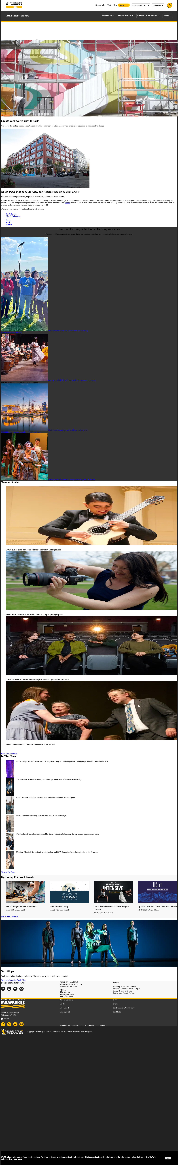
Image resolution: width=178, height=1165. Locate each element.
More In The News (8, 872)
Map (64, 990)
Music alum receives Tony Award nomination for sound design (41, 816)
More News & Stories (9, 754)
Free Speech (64, 1008)
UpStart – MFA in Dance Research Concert (157, 906)
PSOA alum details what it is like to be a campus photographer (34, 614)
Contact (6, 1019)
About (167, 16)
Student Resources (125, 15)
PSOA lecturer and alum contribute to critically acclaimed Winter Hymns (46, 798)
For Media (117, 1012)
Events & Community (148, 16)
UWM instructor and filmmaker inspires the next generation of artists (37, 679)
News (115, 1000)
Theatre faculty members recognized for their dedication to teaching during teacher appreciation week (58, 834)
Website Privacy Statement (69, 1025)
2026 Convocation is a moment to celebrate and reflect (30, 744)
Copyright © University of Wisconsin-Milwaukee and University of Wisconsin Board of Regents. (60, 1032)
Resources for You (140, 5)
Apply (122, 5)
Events (115, 1004)
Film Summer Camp (59, 906)
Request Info (100, 5)
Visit (109, 5)
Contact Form (67, 997)
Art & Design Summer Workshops (21, 906)
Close (168, 1158)
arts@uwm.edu (68, 994)
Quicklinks (158, 5)
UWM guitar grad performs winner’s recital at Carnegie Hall (33, 550)
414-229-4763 (67, 992)
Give (115, 5)
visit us (67, 203)
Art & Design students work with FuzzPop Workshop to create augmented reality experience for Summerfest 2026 (62, 761)
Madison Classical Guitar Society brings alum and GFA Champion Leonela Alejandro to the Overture (57, 852)
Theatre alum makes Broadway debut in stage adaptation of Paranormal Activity (48, 779)
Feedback (103, 1025)
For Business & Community (123, 1008)
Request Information (9, 980)
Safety (62, 1004)
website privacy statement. (11, 1159)
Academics (108, 16)
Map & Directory (66, 1000)
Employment (65, 1012)
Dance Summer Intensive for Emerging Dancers (111, 907)
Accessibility (89, 1025)
